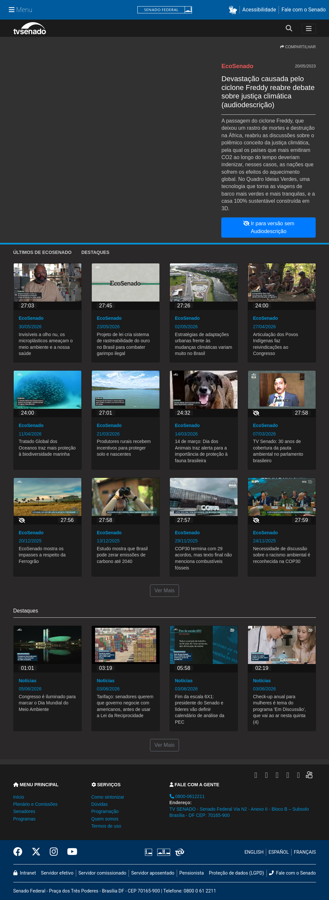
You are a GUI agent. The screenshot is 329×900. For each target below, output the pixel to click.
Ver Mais (164, 590)
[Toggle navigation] (309, 29)
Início (18, 797)
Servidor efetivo (57, 873)
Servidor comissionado (102, 873)
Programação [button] (105, 811)
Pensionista (191, 873)
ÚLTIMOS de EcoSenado (42, 252)
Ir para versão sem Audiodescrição (269, 227)
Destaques (95, 252)
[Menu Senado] (20, 10)
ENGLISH (254, 852)
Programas (24, 818)
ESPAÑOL (278, 852)
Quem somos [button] (104, 818)
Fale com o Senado (303, 10)
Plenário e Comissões (35, 804)
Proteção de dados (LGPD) (236, 873)
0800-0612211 (187, 796)
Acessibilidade (259, 10)
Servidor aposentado (152, 873)
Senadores (24, 811)
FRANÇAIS (305, 852)
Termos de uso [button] (106, 826)
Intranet (24, 873)
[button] (234, 10)
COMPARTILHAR (298, 47)
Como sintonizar (107, 797)
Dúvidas (99, 804)
